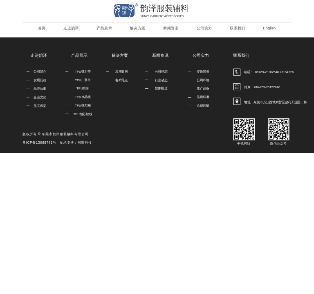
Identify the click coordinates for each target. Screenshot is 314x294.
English (269, 28)
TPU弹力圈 (82, 105)
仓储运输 (203, 105)
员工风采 (40, 106)
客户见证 (121, 80)
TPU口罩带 (82, 80)
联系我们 (237, 28)
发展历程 (40, 80)
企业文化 (40, 97)
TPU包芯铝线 (82, 114)
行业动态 (161, 80)
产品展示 (104, 28)
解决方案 (137, 28)
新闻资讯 (170, 28)
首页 (42, 28)
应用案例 (121, 72)
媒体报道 (161, 88)
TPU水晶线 (82, 97)
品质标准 (203, 97)
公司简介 (40, 72)
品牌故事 (40, 89)
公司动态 (161, 72)
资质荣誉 (203, 72)
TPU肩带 (82, 88)
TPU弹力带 (82, 72)
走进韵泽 (70, 28)
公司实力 (204, 28)
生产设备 (203, 88)
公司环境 (203, 80)
